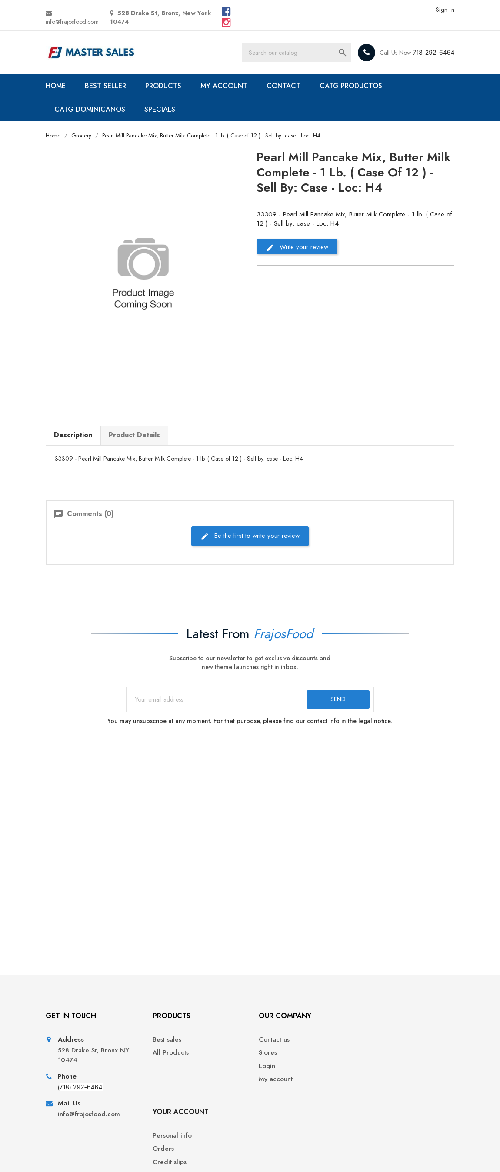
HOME (56, 86)
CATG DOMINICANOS (89, 109)
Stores (266, 1053)
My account (273, 1079)
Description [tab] (73, 435)
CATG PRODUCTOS (351, 86)
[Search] (296, 52)
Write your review (297, 247)
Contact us (272, 1040)
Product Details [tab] (134, 435)
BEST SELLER (105, 86)
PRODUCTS (163, 86)
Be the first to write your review (250, 536)
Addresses (377, 1079)
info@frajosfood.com (72, 21)
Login (265, 1066)
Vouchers (376, 1092)
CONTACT (283, 86)
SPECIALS (159, 109)
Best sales (165, 1040)
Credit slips (379, 1066)
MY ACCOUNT (223, 86)
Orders (372, 1053)
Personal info (381, 1040)
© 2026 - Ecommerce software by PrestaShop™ (112, 1154)
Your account (390, 1016)
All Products (169, 1053)
